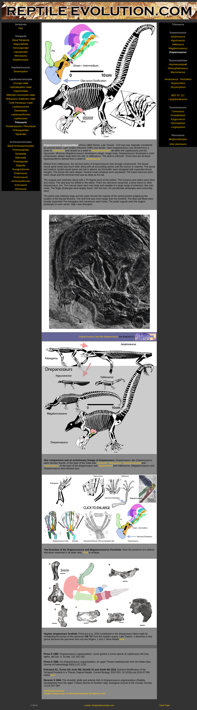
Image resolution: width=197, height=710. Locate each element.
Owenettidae (20, 110)
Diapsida (20, 165)
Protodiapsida (20, 161)
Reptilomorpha (20, 59)
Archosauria (20, 185)
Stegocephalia (20, 44)
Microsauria (21, 55)
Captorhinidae (20, 91)
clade (20, 83)
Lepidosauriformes (20, 114)
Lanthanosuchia (20, 106)
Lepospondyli (21, 52)
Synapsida (20, 153)
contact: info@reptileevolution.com (99, 705)
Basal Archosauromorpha (20, 146)
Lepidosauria (20, 118)
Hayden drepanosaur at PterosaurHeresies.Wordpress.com (74, 693)
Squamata (20, 134)
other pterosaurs (177, 144)
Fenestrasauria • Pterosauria (21, 126)
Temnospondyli (21, 48)
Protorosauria (21, 177)
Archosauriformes (21, 181)
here (122, 639)
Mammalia (20, 157)
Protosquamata (21, 130)
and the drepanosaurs (98, 336)
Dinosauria (20, 189)
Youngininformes (20, 169)
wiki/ (54, 690)
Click (85, 552)
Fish (21, 28)
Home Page (164, 705)
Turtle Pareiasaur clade (21, 102)
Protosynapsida (21, 149)
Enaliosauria (20, 173)
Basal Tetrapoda (20, 40)
